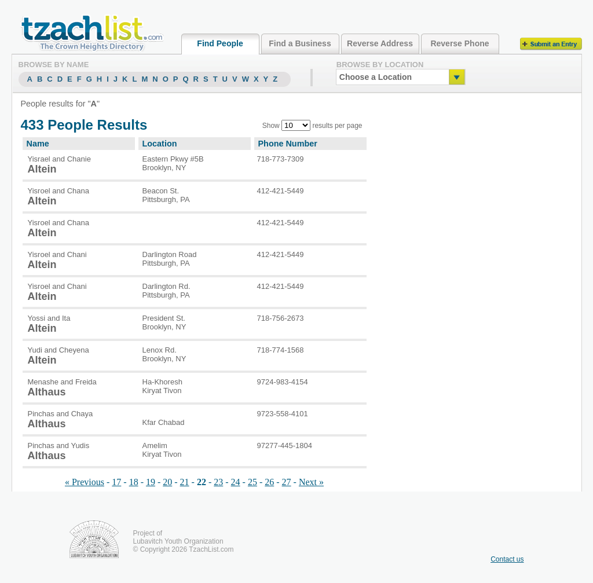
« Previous (84, 482)
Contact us (507, 559)
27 (286, 482)
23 (218, 482)
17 (116, 482)
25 (252, 482)
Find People (220, 43)
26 (269, 482)
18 (133, 482)
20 (167, 482)
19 (150, 482)
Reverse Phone (459, 43)
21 (184, 482)
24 (235, 482)
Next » (311, 482)
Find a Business (300, 43)
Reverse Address (380, 43)
